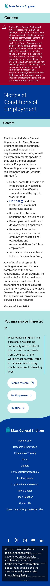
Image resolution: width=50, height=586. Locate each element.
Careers (11, 17)
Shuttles (16, 408)
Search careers (20, 383)
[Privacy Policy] (20, 575)
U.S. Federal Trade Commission (24, 80)
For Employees (19, 395)
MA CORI (14, 201)
